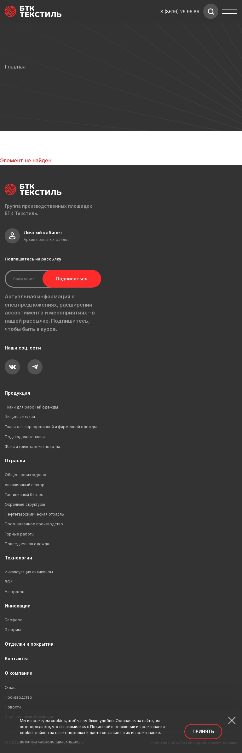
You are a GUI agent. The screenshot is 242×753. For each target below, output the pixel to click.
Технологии (18, 557)
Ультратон (14, 591)
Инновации (18, 605)
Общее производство (25, 474)
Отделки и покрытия (29, 644)
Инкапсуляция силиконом (29, 572)
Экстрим (13, 629)
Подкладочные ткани (25, 436)
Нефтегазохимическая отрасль (34, 514)
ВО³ (8, 581)
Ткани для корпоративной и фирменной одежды (51, 426)
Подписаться (72, 278)
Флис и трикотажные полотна (32, 446)
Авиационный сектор (24, 484)
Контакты (16, 658)
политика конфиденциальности (49, 741)
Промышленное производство (34, 524)
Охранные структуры (25, 504)
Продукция (17, 393)
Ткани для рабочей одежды (31, 407)
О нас (10, 687)
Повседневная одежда (27, 543)
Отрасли (15, 460)
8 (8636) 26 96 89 (179, 11)
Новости (13, 707)
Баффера (13, 620)
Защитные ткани (20, 417)
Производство (18, 697)
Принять (203, 731)
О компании (18, 673)
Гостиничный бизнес (24, 494)
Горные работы (19, 534)
